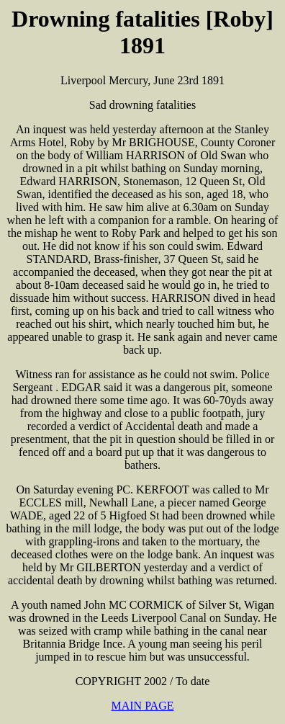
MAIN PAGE (143, 706)
